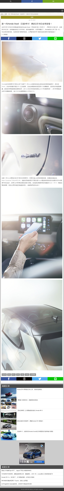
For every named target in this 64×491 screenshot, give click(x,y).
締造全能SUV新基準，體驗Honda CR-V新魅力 (30, 421)
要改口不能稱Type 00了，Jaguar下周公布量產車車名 (16, 470)
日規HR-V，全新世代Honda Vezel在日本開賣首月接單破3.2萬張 (35, 431)
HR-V (19, 86)
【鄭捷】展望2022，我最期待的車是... (27, 400)
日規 (22, 374)
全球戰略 (29, 91)
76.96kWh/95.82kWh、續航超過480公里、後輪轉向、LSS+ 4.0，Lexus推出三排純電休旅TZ (27, 474)
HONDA (17, 91)
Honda (4, 84)
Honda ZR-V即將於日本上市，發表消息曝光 (29, 389)
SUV (42, 86)
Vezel (30, 84)
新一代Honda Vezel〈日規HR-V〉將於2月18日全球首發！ (24, 14)
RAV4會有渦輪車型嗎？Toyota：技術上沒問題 (15, 480)
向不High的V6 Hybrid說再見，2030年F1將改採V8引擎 (17, 484)
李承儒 (5, 34)
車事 (6, 14)
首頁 (2, 14)
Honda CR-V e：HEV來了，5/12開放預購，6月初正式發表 (18, 477)
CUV (33, 91)
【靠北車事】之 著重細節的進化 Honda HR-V (30, 410)
